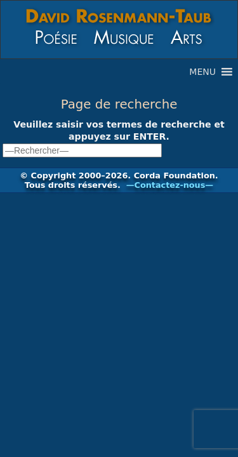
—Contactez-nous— (169, 185)
